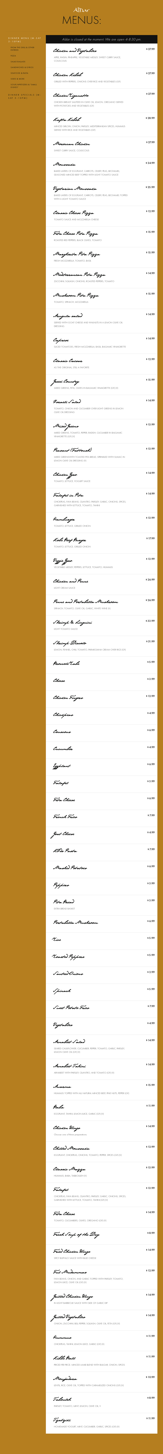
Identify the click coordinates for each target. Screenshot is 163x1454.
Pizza (13, 55)
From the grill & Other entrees (22, 48)
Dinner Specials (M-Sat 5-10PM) (25, 96)
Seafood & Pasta (19, 73)
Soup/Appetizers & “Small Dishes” (24, 85)
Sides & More (17, 79)
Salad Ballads (18, 61)
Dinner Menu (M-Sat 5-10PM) (24, 40)
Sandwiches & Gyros (22, 67)
